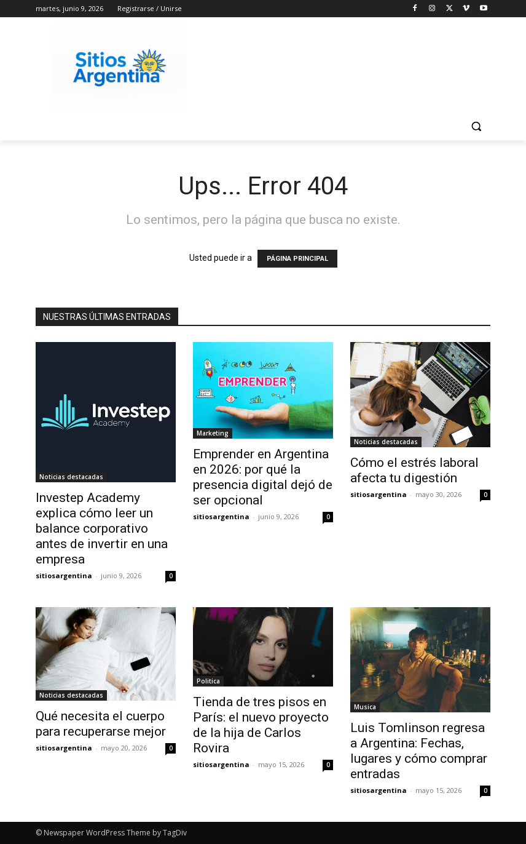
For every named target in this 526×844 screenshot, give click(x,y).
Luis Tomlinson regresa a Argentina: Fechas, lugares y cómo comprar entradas (418, 750)
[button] (475, 126)
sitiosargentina (64, 575)
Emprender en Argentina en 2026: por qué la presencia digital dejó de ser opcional (262, 477)
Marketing (213, 433)
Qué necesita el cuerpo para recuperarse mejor (101, 724)
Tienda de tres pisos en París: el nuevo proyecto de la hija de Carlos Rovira (261, 725)
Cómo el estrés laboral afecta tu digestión (414, 470)
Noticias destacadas (71, 476)
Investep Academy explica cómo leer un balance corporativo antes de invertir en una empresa (102, 528)
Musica (365, 707)
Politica (208, 681)
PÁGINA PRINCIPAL (297, 259)
